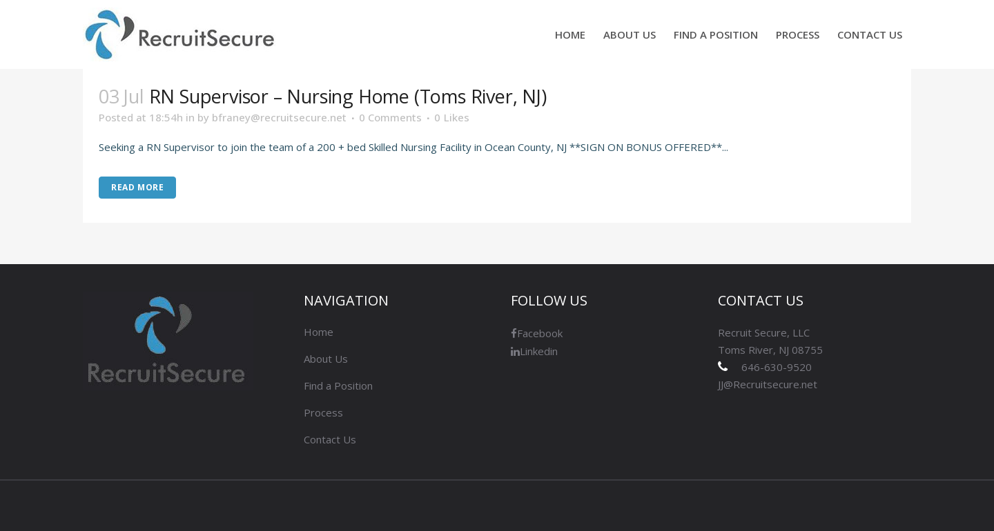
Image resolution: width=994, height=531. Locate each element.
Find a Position (338, 385)
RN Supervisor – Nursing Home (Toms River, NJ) (348, 96)
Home (318, 332)
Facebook (537, 333)
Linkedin (534, 351)
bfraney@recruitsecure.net (279, 117)
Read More (137, 187)
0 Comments (390, 117)
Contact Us (330, 439)
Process (323, 412)
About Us (326, 358)
